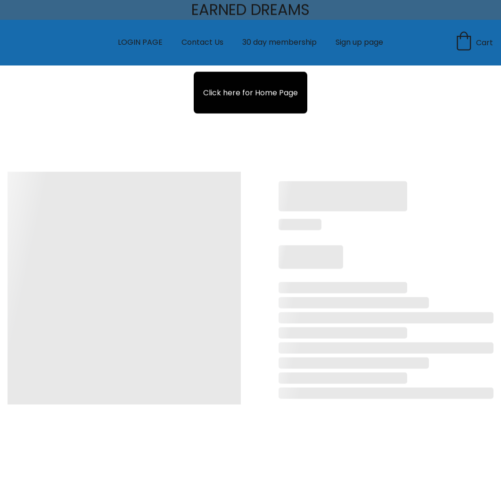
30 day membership (279, 42)
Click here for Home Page (250, 92)
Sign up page (359, 42)
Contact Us (202, 42)
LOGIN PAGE (140, 42)
